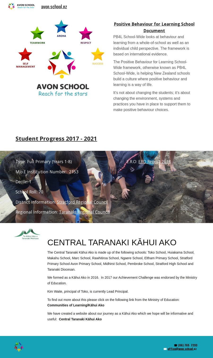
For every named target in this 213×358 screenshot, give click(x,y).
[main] (154, 70)
